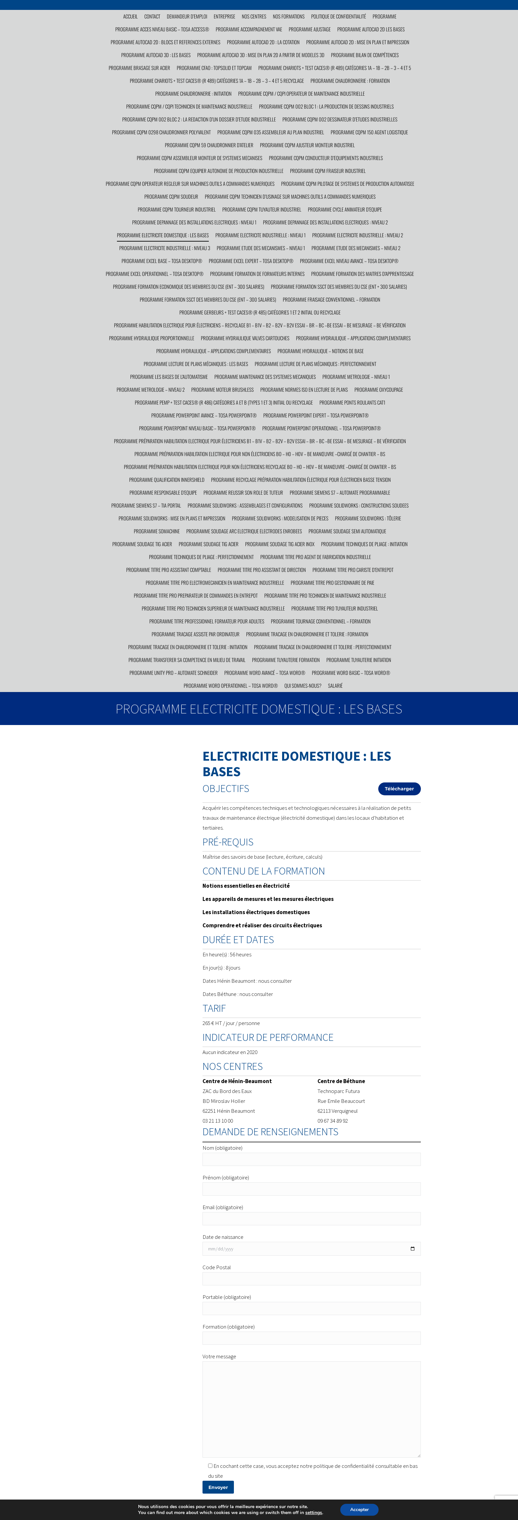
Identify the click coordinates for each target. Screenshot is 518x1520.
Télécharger (399, 789)
